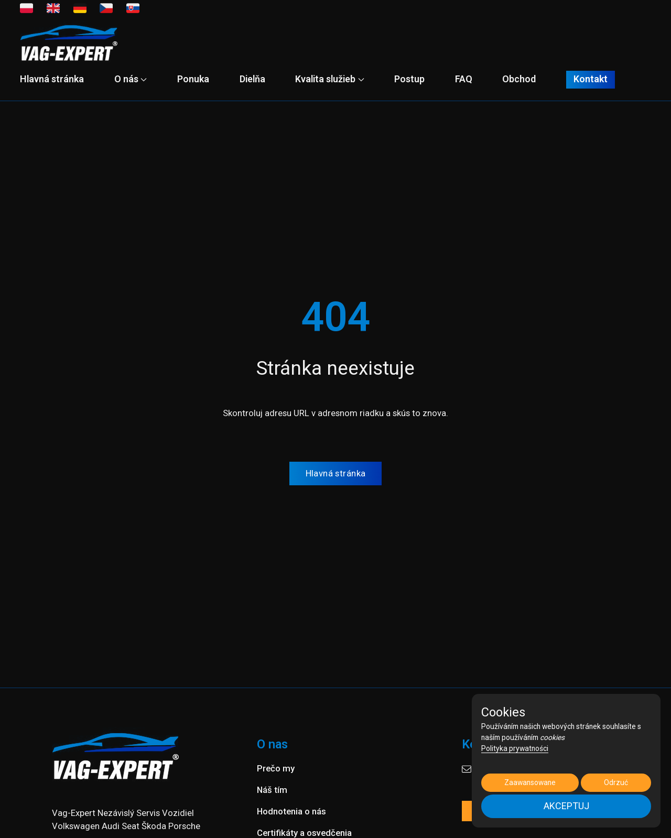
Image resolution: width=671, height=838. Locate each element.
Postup (409, 78)
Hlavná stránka (52, 78)
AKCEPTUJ (566, 805)
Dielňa (252, 78)
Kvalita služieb (329, 78)
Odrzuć (616, 782)
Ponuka (193, 78)
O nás (130, 78)
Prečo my (276, 768)
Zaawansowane (530, 782)
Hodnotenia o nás (291, 811)
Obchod (519, 78)
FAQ (463, 78)
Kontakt (590, 79)
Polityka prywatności (514, 748)
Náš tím (272, 790)
